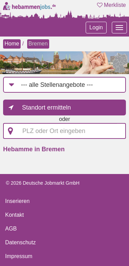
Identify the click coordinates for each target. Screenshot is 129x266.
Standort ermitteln (46, 107)
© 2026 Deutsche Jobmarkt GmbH (42, 183)
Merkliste (111, 5)
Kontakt (14, 215)
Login (96, 27)
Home (11, 44)
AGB (11, 229)
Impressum (18, 256)
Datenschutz (20, 242)
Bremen (38, 44)
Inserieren (17, 201)
